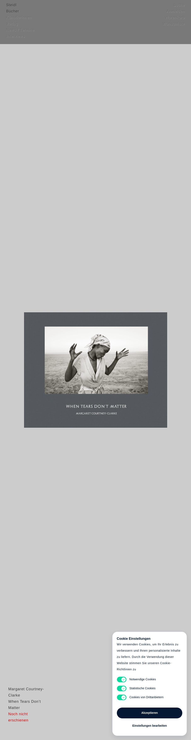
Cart (95, 369)
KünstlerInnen (19, 20)
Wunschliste (174, 26)
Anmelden (176, 13)
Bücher (12, 13)
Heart (67, 369)
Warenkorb (175, 20)
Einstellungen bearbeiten (149, 723)
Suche (179, 7)
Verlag (12, 26)
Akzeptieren (149, 711)
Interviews (15, 38)
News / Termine (20, 32)
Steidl (11, 7)
